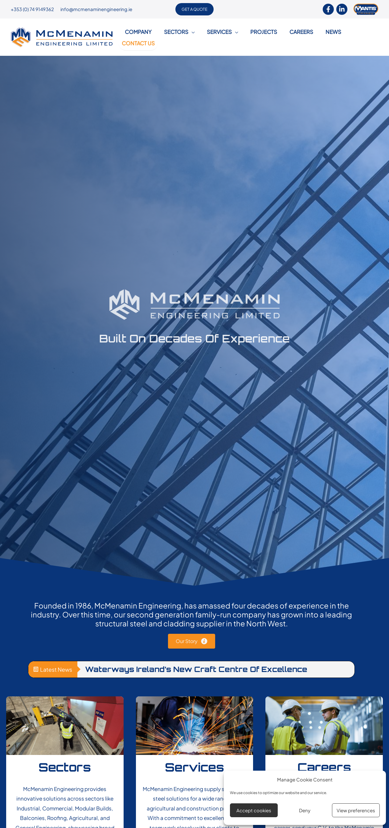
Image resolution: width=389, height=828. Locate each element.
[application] (190, 34)
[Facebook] (328, 9)
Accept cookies (253, 810)
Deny (304, 810)
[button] (194, 9)
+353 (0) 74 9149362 (32, 9)
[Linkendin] (341, 9)
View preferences (356, 810)
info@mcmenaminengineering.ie (96, 9)
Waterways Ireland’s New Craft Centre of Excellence (196, 662)
